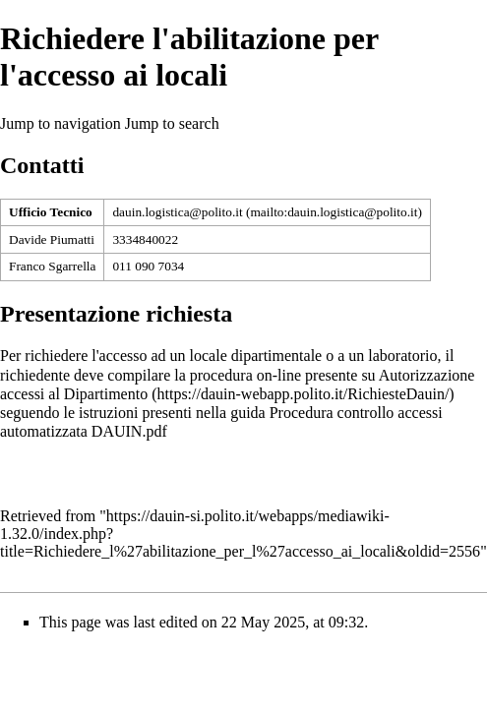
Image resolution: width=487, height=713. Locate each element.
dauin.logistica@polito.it (177, 212)
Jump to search (172, 123)
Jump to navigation (60, 123)
